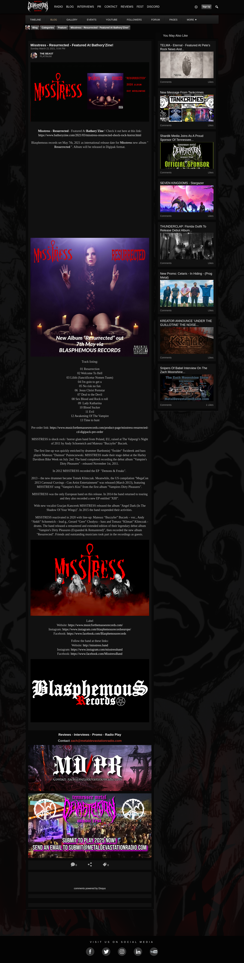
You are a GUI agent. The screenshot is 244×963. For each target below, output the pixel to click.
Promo (97, 734)
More (192, 19)
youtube (111, 19)
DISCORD (153, 6)
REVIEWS (127, 6)
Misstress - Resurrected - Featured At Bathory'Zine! (100, 27)
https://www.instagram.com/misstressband (97, 649)
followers (134, 19)
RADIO (58, 6)
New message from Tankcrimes (182, 92)
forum (155, 19)
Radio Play (113, 734)
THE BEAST (46, 53)
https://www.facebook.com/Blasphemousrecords (96, 633)
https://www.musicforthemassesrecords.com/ (95, 625)
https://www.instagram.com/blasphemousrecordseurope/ (96, 629)
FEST (140, 6)
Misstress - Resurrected (53, 131)
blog (53, 19)
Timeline (35, 19)
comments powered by (90, 888)
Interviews (82, 734)
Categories (48, 27)
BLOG (70, 6)
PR (99, 6)
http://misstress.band (95, 645)
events (91, 19)
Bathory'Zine (95, 131)
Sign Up (206, 7)
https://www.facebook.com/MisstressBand (96, 653)
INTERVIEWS (85, 6)
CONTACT (111, 6)
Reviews (65, 734)
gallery (71, 19)
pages (173, 19)
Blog (35, 27)
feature (62, 27)
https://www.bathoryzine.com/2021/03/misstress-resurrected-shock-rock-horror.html (89, 135)
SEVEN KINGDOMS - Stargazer (182, 183)
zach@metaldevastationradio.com (96, 740)
